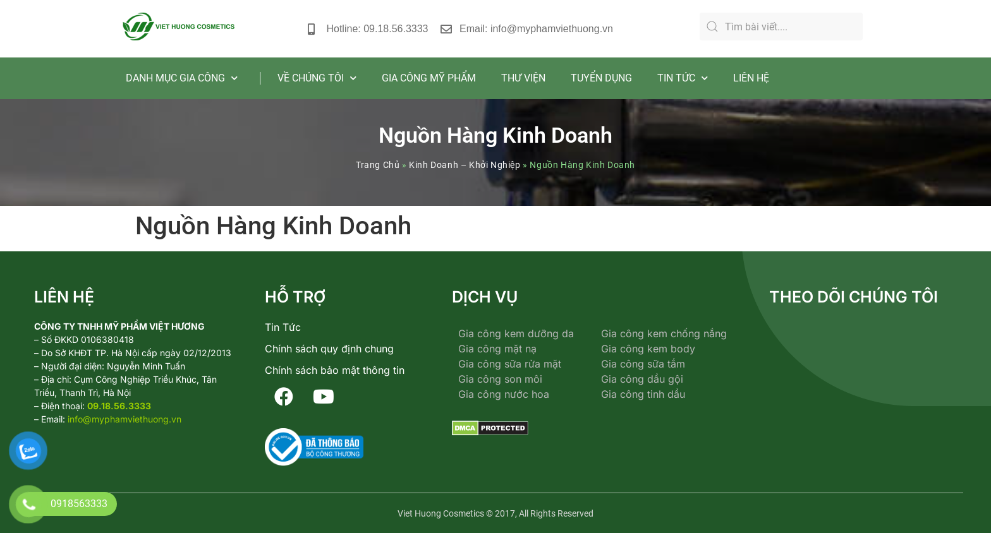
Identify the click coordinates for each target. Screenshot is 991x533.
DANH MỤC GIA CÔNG (182, 78)
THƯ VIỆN (523, 78)
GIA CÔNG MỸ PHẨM (429, 78)
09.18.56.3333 (119, 405)
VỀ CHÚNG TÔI (316, 78)
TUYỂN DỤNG (601, 78)
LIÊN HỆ (751, 78)
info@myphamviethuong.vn (124, 419)
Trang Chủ (377, 165)
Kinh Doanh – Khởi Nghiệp (464, 165)
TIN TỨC (682, 78)
